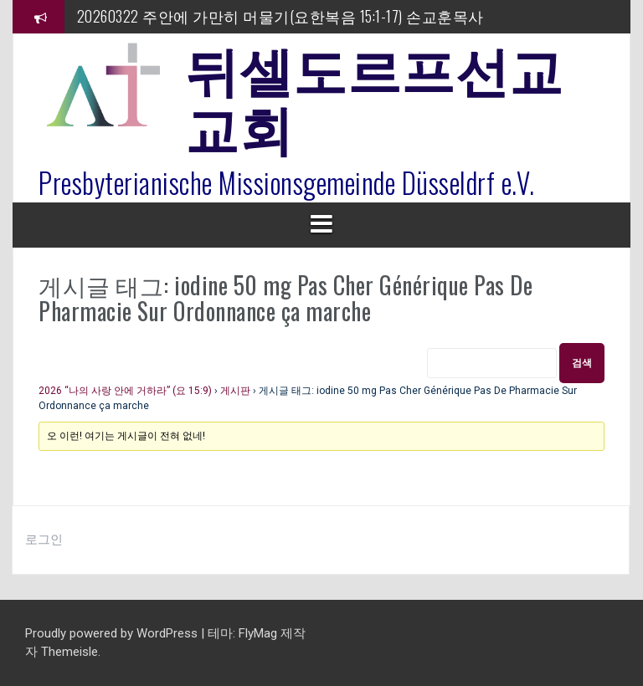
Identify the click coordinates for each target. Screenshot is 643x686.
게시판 (235, 391)
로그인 (44, 539)
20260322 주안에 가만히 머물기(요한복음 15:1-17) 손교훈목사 (280, 16)
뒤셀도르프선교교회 (374, 96)
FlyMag (258, 633)
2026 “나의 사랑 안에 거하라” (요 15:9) (125, 391)
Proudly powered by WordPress (113, 633)
